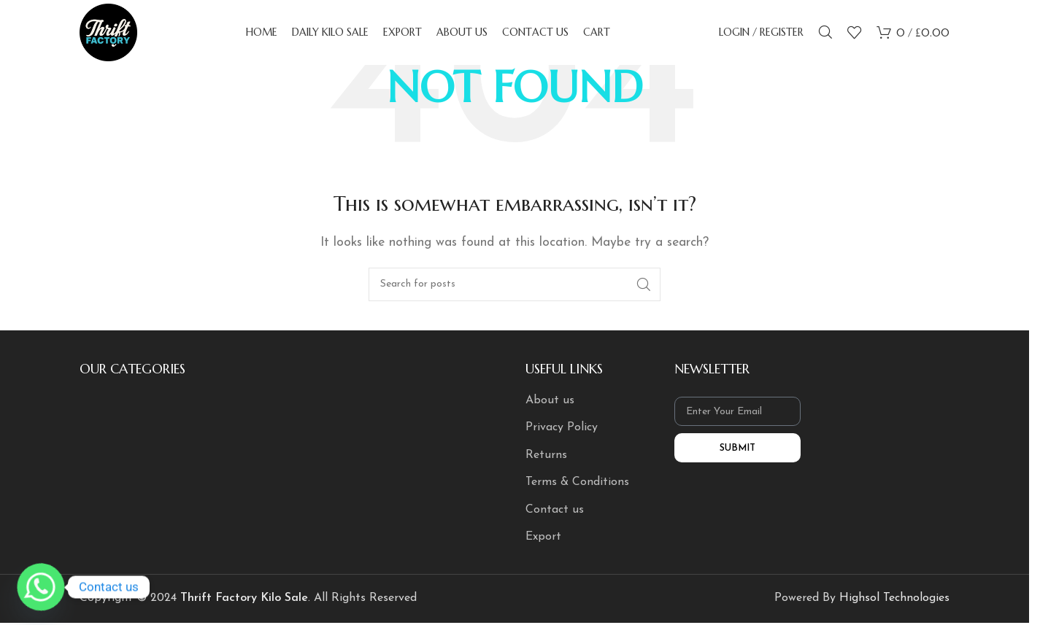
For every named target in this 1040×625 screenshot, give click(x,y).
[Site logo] (109, 32)
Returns (546, 455)
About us (549, 400)
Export (543, 537)
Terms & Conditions (577, 482)
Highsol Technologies (894, 598)
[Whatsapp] (41, 587)
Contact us (554, 510)
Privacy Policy (561, 427)
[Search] (825, 32)
